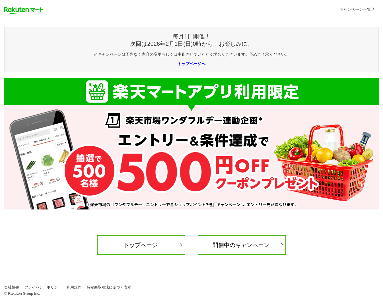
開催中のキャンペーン (241, 245)
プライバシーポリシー (42, 287)
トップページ (140, 245)
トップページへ (191, 63)
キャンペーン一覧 (355, 9)
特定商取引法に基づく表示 (109, 287)
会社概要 (11, 287)
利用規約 (74, 287)
